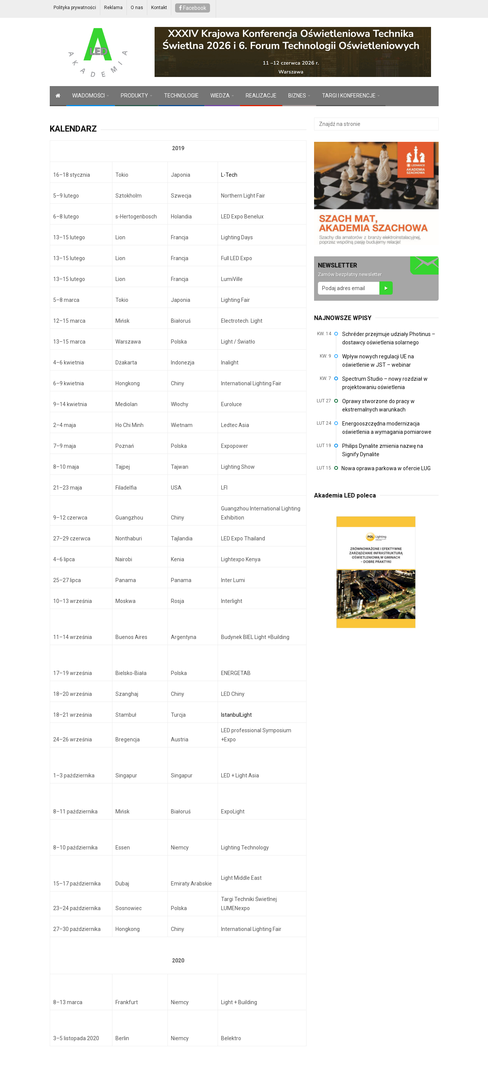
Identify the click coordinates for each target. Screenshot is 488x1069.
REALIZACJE (261, 96)
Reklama (113, 7)
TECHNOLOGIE (181, 96)
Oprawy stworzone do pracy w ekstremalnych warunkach (378, 405)
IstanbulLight (236, 715)
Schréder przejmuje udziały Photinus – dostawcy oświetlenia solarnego (388, 338)
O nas (137, 7)
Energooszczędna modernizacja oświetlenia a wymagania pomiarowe (386, 428)
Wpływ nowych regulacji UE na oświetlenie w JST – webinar (378, 360)
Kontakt (159, 7)
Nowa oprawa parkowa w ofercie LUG (386, 468)
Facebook (192, 8)
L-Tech (229, 175)
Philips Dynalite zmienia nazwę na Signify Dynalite (382, 450)
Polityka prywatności (75, 7)
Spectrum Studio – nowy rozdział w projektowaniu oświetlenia (385, 383)
